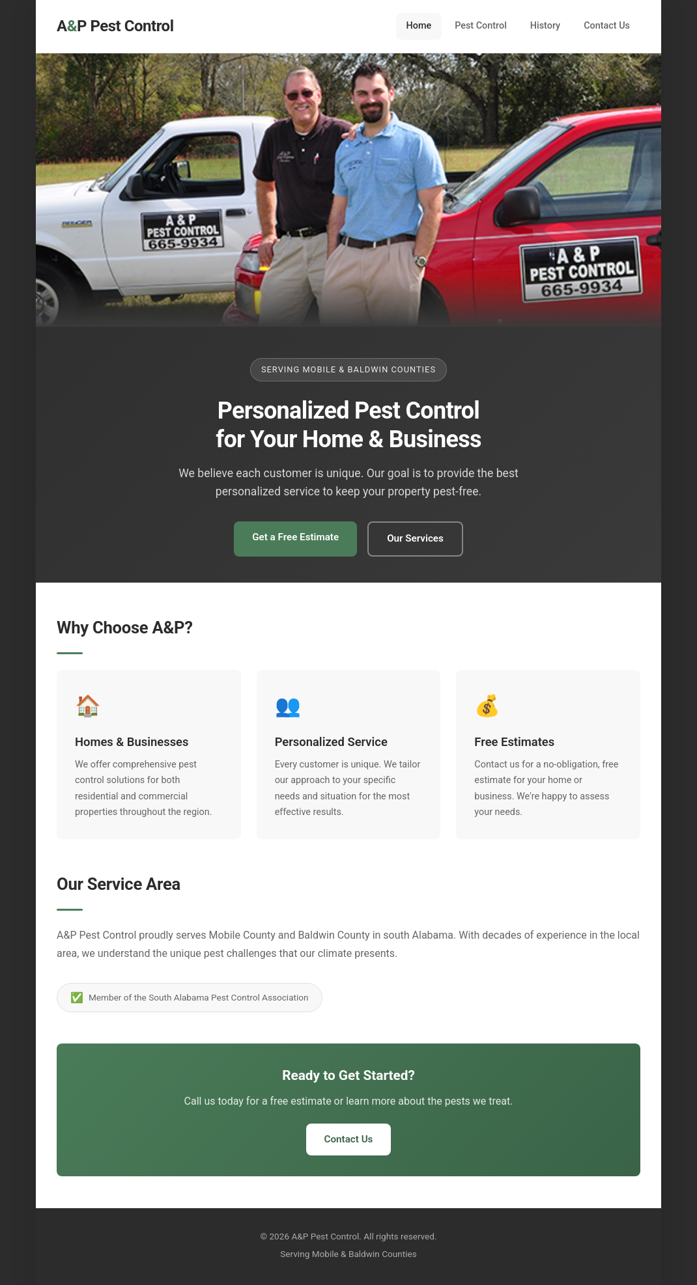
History (545, 25)
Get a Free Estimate (295, 537)
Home (419, 25)
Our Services (415, 538)
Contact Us (607, 25)
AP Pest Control (115, 26)
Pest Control (481, 25)
